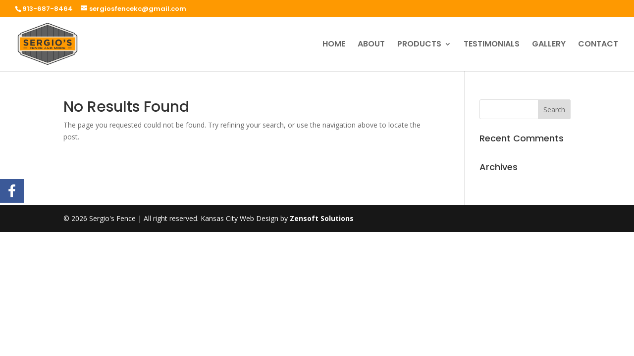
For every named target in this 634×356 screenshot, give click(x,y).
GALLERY (549, 45)
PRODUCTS (419, 45)
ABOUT (371, 45)
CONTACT (598, 45)
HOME (333, 45)
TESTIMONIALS (492, 45)
